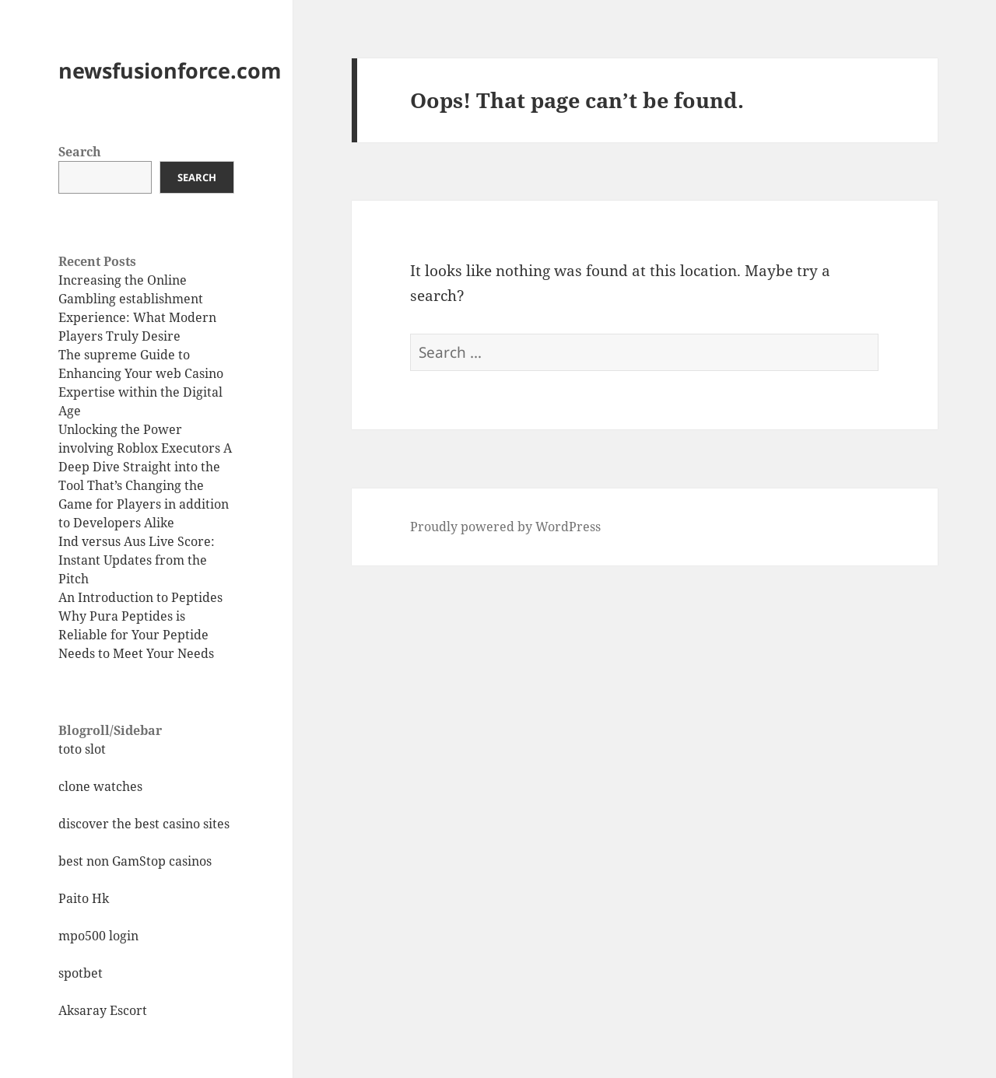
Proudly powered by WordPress (505, 526)
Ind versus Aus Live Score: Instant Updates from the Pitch (136, 560)
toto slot (82, 749)
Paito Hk (83, 898)
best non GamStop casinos (135, 861)
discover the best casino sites (144, 823)
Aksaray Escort (102, 1010)
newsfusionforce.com (170, 70)
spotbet (80, 973)
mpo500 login (98, 935)
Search (79, 151)
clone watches (100, 786)
